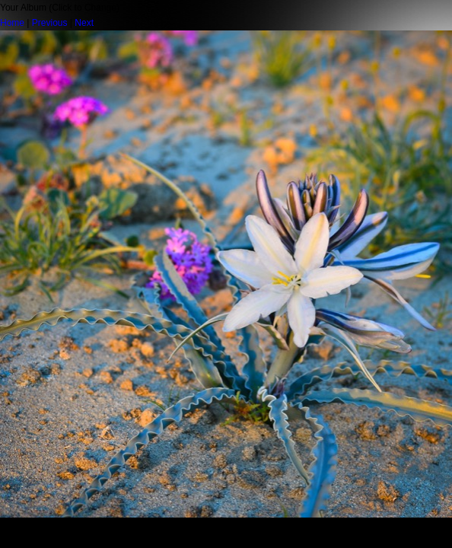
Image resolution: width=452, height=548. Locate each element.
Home (12, 23)
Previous (50, 23)
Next (84, 23)
